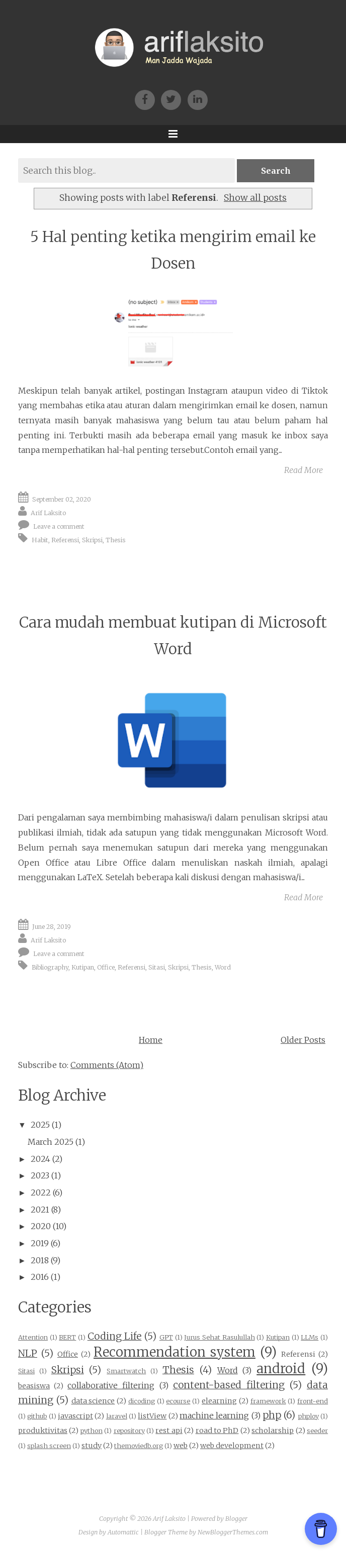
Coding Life (115, 1336)
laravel (116, 1416)
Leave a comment (58, 526)
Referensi (65, 540)
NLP (27, 1353)
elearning (219, 1400)
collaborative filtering (110, 1385)
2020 (41, 1226)
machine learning (214, 1415)
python (91, 1430)
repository (129, 1430)
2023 (40, 1175)
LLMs (309, 1337)
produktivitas (42, 1430)
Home (150, 1040)
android (280, 1369)
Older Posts (303, 1040)
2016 (40, 1277)
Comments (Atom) (106, 1065)
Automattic (123, 1532)
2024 (40, 1159)
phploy (308, 1416)
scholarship (272, 1430)
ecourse (178, 1401)
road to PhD (217, 1430)
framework (268, 1401)
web (181, 1445)
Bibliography (50, 967)
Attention (33, 1337)
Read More (303, 470)
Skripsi (92, 540)
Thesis (116, 540)
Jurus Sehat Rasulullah (219, 1337)
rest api (168, 1430)
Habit (40, 540)
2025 (40, 1125)
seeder (317, 1430)
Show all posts (255, 197)
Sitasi (156, 967)
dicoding (141, 1401)
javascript (75, 1415)
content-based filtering (229, 1385)
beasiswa (34, 1385)
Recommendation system (174, 1352)
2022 (41, 1192)
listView (152, 1415)
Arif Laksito (48, 513)
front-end (312, 1401)
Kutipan (82, 967)
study (91, 1445)
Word (223, 967)
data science (93, 1400)
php (272, 1415)
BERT (67, 1337)
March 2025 (50, 1142)
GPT (166, 1337)
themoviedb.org (138, 1446)
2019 (40, 1243)
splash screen (49, 1446)
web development (232, 1445)
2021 (40, 1210)
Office (106, 967)
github (37, 1416)
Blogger (236, 1518)
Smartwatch (126, 1371)
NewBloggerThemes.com (233, 1532)
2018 (40, 1260)
